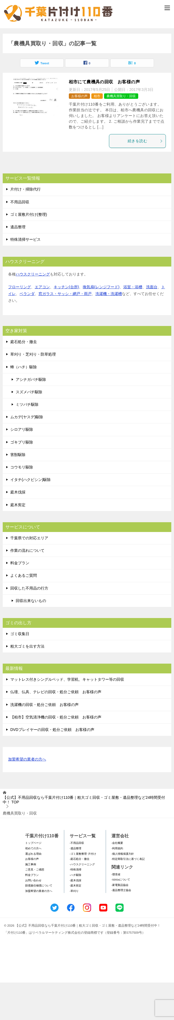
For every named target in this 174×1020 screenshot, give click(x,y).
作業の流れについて (27, 588)
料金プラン (19, 600)
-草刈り (74, 928)
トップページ (33, 880)
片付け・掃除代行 (25, 227)
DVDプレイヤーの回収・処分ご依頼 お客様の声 (52, 767)
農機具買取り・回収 (121, 134)
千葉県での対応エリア (29, 575)
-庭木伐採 (75, 917)
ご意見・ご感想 (34, 907)
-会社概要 (117, 880)
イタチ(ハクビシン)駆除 (30, 517)
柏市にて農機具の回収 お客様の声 (104, 119)
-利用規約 (117, 886)
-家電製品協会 (119, 922)
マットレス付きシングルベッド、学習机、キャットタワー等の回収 (67, 717)
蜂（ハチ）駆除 (23, 404)
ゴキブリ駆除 (21, 479)
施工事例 (30, 901)
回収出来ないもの (31, 638)
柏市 (97, 134)
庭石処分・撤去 (23, 379)
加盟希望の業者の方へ (27, 797)
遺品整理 (17, 264)
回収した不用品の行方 (29, 625)
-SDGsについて (120, 917)
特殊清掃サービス (25, 277)
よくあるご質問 (23, 613)
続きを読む (145, 178)
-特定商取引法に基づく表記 (128, 896)
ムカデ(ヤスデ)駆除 (26, 454)
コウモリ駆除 (21, 505)
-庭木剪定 (75, 923)
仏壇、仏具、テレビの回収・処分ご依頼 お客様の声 (55, 729)
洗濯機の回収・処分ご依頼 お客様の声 (44, 742)
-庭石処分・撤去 (79, 896)
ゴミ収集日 (19, 671)
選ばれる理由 (33, 891)
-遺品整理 (75, 886)
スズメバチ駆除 (29, 429)
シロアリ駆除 (21, 467)
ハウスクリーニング (33, 312)
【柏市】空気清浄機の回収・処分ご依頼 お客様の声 (55, 754)
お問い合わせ (33, 917)
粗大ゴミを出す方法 (27, 684)
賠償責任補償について (38, 923)
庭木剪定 (17, 542)
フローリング (19, 324)
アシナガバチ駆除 (31, 417)
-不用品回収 (77, 880)
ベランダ (27, 331)
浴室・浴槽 (132, 324)
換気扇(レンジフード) (101, 324)
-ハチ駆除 (75, 912)
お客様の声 (79, 134)
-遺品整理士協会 (121, 927)
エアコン (42, 324)
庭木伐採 (17, 530)
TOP (84, 837)
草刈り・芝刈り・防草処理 (33, 392)
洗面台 (151, 324)
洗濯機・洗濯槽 (108, 331)
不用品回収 (19, 239)
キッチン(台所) (66, 324)
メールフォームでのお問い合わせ (88, 56)
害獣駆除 (17, 492)
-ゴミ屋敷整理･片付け (83, 891)
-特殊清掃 (75, 907)
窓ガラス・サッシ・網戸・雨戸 (65, 331)
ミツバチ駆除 (27, 442)
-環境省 (115, 911)
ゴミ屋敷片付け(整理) (28, 252)
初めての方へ (33, 886)
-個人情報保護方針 (122, 891)
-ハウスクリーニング (82, 901)
